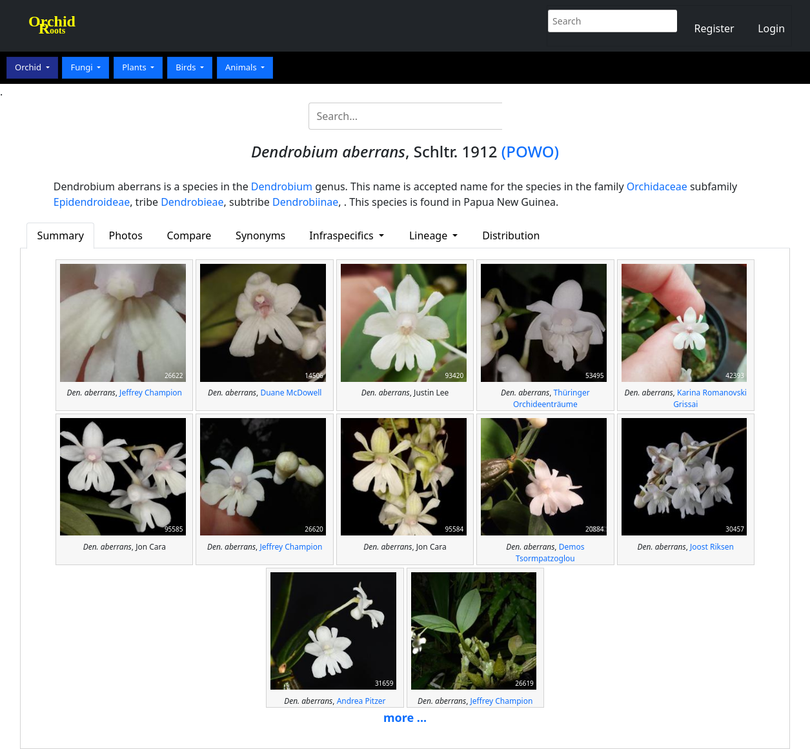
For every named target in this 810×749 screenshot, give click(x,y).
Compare (189, 235)
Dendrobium (281, 186)
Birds (187, 67)
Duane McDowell (290, 392)
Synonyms (260, 235)
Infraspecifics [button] (342, 235)
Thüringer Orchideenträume (551, 398)
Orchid (29, 67)
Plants (135, 67)
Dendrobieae (192, 202)
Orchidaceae (657, 186)
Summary (60, 235)
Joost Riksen (712, 546)
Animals (242, 67)
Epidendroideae (92, 202)
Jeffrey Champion (150, 392)
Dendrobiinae (305, 202)
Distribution (511, 235)
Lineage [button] (429, 235)
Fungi (82, 67)
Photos (125, 235)
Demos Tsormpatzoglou (550, 552)
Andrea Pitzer (361, 700)
